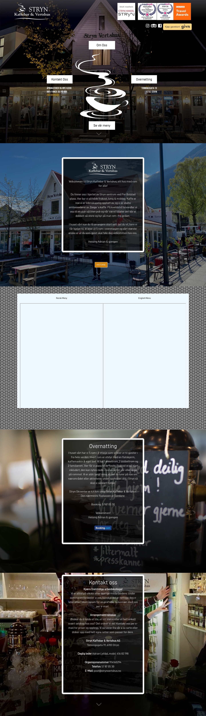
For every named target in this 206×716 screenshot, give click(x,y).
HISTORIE (101, 264)
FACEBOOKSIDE (53, 94)
